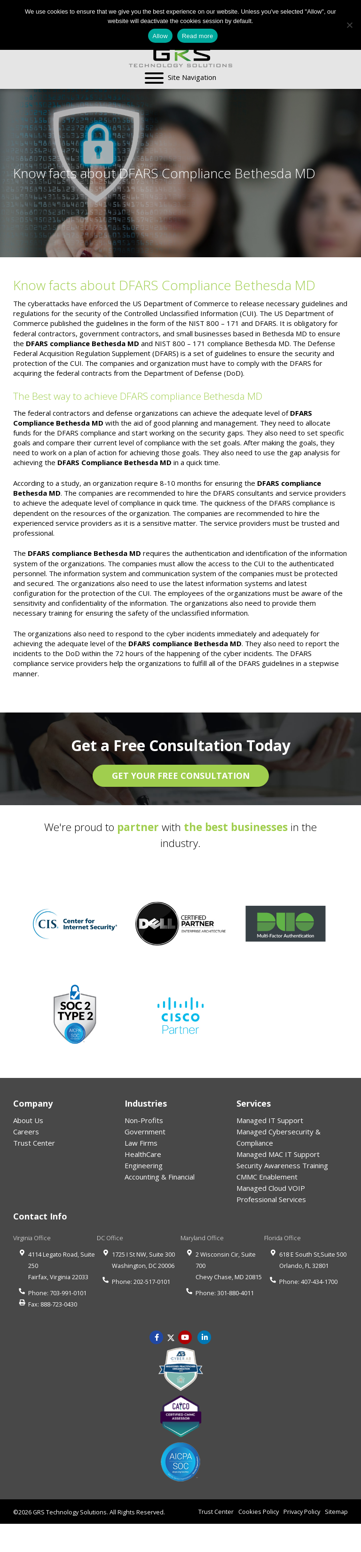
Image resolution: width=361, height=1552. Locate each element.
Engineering (144, 1165)
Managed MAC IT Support (278, 1154)
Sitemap (336, 1511)
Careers (26, 1131)
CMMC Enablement (267, 1176)
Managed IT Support (269, 1120)
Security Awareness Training (282, 1165)
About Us (28, 1120)
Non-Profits (144, 1120)
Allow (160, 36)
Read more (197, 36)
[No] (349, 25)
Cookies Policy (258, 1511)
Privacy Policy (301, 1511)
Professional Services (271, 1199)
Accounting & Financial (160, 1176)
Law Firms (141, 1143)
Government (145, 1131)
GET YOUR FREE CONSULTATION (181, 775)
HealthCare (143, 1154)
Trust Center (34, 1143)
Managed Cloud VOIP (270, 1188)
